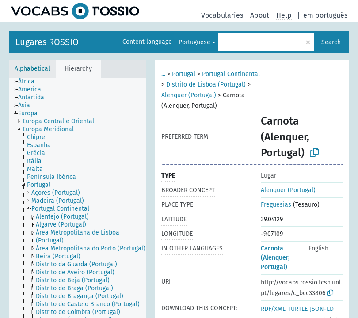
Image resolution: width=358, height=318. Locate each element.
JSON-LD (322, 309)
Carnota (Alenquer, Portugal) (275, 258)
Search (331, 42)
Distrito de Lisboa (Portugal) (206, 84)
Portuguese (194, 42)
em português (325, 15)
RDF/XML (273, 309)
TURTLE (298, 309)
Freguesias (276, 204)
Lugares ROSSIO (47, 42)
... (163, 74)
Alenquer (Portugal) (188, 95)
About (259, 15)
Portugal (183, 74)
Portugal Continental (231, 74)
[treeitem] (30, 82)
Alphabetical (32, 68)
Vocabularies (222, 15)
